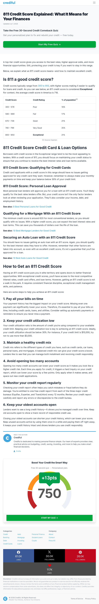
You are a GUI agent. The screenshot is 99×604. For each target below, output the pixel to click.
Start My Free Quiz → (49, 44)
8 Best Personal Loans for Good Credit (32, 206)
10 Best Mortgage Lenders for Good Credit (34, 230)
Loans (19, 544)
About (51, 534)
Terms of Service (77, 599)
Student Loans (37, 537)
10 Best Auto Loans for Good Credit (30, 258)
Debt (5, 541)
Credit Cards (7, 544)
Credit (5, 534)
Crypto (34, 541)
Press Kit (52, 541)
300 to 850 (43, 85)
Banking (6, 537)
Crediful (18, 437)
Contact (52, 537)
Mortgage (21, 537)
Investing (20, 541)
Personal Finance (38, 534)
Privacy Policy (90, 599)
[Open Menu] (94, 2)
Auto (19, 534)
